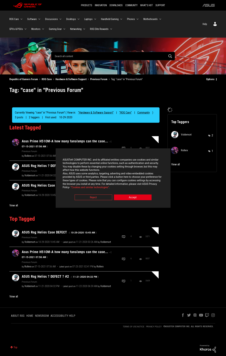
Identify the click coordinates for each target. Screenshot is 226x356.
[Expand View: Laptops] (95, 19)
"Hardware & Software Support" (96, 112)
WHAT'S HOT (146, 5)
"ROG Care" (125, 112)
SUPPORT (160, 5)
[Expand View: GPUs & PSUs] (25, 29)
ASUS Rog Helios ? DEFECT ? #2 (60, 276)
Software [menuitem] (32, 19)
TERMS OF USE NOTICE (133, 326)
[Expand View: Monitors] (43, 29)
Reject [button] (93, 197)
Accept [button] (133, 197)
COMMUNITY (131, 5)
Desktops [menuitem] (71, 19)
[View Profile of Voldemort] (29, 175)
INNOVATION (101, 5)
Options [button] (210, 79)
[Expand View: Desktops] (78, 19)
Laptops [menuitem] (88, 19)
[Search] (113, 56)
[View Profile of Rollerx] (27, 155)
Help (205, 24)
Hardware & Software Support (71, 79)
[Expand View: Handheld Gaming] (121, 19)
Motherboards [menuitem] (150, 19)
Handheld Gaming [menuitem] (110, 19)
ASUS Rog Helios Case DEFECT (59, 232)
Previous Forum (98, 79)
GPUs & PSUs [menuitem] (16, 29)
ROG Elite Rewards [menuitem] (99, 29)
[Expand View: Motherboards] (160, 19)
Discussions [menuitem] (51, 19)
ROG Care (47, 79)
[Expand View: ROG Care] (21, 19)
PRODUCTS (86, 5)
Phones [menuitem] (131, 19)
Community (143, 112)
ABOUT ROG (17, 315)
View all (13, 205)
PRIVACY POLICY (154, 326)
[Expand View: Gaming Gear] (64, 29)
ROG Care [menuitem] (14, 19)
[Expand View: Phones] (137, 19)
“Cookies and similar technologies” (90, 187)
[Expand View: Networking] (84, 29)
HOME (29, 315)
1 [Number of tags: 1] (212, 151)
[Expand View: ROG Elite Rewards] (111, 29)
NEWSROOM (42, 315)
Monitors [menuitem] (35, 29)
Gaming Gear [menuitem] (55, 29)
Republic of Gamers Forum (23, 79)
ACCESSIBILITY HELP (63, 315)
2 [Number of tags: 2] (212, 135)
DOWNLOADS (116, 5)
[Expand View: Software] (39, 19)
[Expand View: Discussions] (60, 19)
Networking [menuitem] (76, 29)
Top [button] (15, 347)
